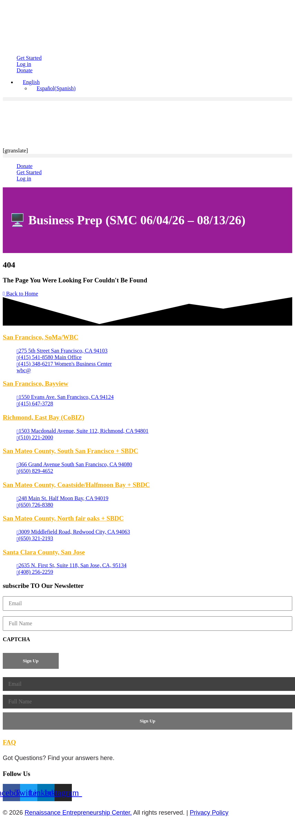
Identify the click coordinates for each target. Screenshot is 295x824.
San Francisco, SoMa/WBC (40, 337)
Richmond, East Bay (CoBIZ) (43, 417)
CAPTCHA (16, 639)
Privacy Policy (209, 812)
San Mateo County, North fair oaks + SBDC (63, 518)
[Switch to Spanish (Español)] (53, 88)
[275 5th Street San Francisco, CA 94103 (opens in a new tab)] (62, 351)
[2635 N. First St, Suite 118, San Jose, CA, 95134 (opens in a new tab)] (71, 565)
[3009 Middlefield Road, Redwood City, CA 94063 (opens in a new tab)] (73, 532)
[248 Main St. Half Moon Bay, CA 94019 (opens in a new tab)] (62, 498)
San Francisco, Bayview (35, 383)
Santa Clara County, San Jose (44, 552)
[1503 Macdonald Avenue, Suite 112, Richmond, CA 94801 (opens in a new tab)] (83, 431)
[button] (28, 82)
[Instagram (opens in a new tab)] (63, 792)
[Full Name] (147, 623)
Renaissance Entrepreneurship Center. (78, 812)
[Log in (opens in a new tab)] (24, 64)
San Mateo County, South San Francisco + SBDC (70, 451)
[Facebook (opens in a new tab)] (11, 792)
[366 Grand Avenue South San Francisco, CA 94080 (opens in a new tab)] (74, 464)
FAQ (9, 742)
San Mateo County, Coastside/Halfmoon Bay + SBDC (76, 484)
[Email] (147, 603)
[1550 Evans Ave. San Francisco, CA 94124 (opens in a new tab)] (65, 397)
